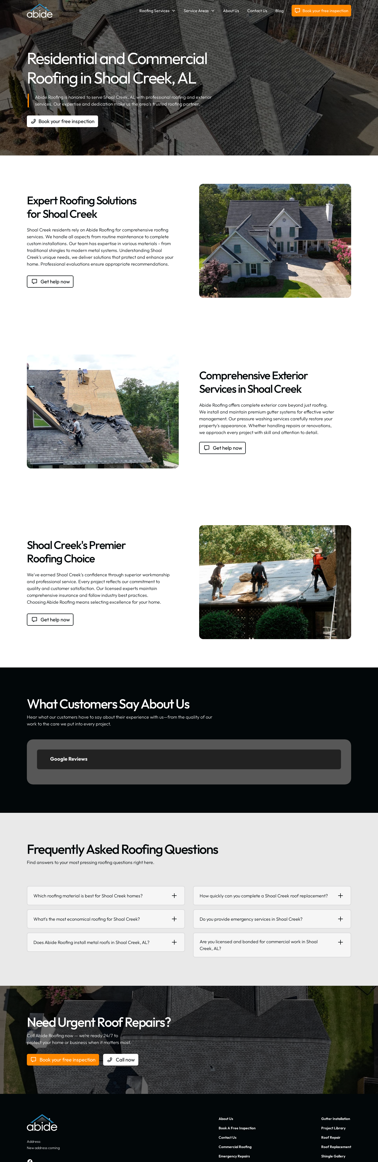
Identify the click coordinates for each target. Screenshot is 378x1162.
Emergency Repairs (234, 1111)
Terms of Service (338, 1151)
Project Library (333, 1083)
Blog (279, 10)
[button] (157, 11)
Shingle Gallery (333, 1111)
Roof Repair (331, 1092)
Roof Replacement (336, 1101)
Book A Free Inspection (237, 1083)
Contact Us (257, 10)
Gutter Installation (335, 1073)
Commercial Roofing (235, 1101)
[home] (39, 11)
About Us (231, 10)
